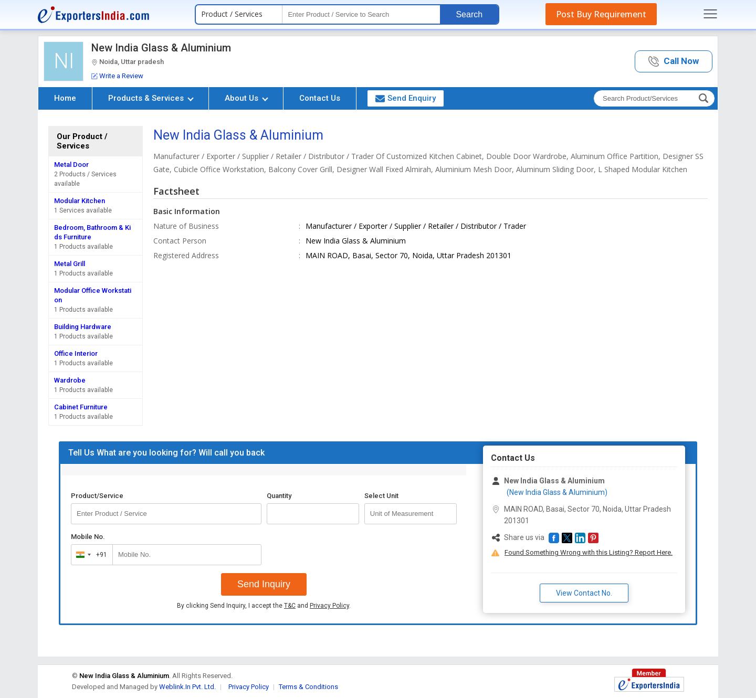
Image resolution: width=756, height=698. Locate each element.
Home (65, 98)
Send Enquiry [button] (405, 98)
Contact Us (319, 98)
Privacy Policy (329, 605)
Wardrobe (70, 380)
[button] (673, 61)
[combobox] (89, 554)
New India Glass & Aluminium (161, 48)
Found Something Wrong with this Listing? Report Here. (589, 552)
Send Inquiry (263, 584)
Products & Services (151, 98)
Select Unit (381, 496)
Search (469, 14)
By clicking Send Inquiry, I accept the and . (264, 605)
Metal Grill (69, 264)
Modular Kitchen (79, 201)
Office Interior (76, 353)
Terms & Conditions (308, 687)
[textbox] (361, 14)
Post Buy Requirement (601, 14)
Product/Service (97, 496)
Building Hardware (82, 327)
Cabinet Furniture (81, 407)
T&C (290, 605)
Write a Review (117, 76)
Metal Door (71, 164)
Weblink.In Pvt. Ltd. (187, 687)
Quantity (279, 496)
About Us (246, 98)
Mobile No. (88, 537)
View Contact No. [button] (584, 593)
